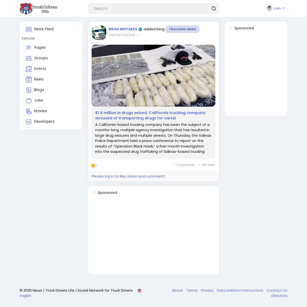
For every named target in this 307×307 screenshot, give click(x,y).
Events (36, 69)
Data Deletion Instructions (240, 290)
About (178, 290)
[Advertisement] (153, 236)
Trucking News (182, 29)
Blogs (35, 90)
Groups (37, 58)
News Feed (40, 29)
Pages (36, 48)
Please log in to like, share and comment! (128, 176)
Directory (279, 295)
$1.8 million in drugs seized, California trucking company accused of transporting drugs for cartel (150, 115)
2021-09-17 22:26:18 (122, 35)
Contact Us (277, 290)
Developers (40, 122)
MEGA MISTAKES (123, 29)
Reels (35, 79)
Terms (192, 290)
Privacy (207, 290)
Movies (36, 111)
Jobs (34, 101)
